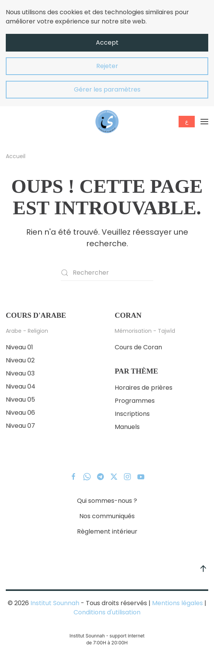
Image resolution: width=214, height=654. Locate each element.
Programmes (135, 400)
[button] (204, 121)
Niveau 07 (20, 425)
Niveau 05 (20, 399)
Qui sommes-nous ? (107, 500)
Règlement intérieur (107, 531)
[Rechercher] (107, 273)
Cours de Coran (138, 347)
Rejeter (107, 66)
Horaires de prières (143, 387)
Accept (107, 42)
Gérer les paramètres (107, 89)
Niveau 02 (20, 360)
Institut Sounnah (55, 603)
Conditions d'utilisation (107, 612)
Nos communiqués (107, 516)
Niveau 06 (20, 412)
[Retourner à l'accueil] (107, 121)
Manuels (127, 426)
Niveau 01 (19, 347)
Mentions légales (177, 603)
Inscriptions (132, 413)
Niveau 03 (20, 373)
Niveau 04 (20, 386)
